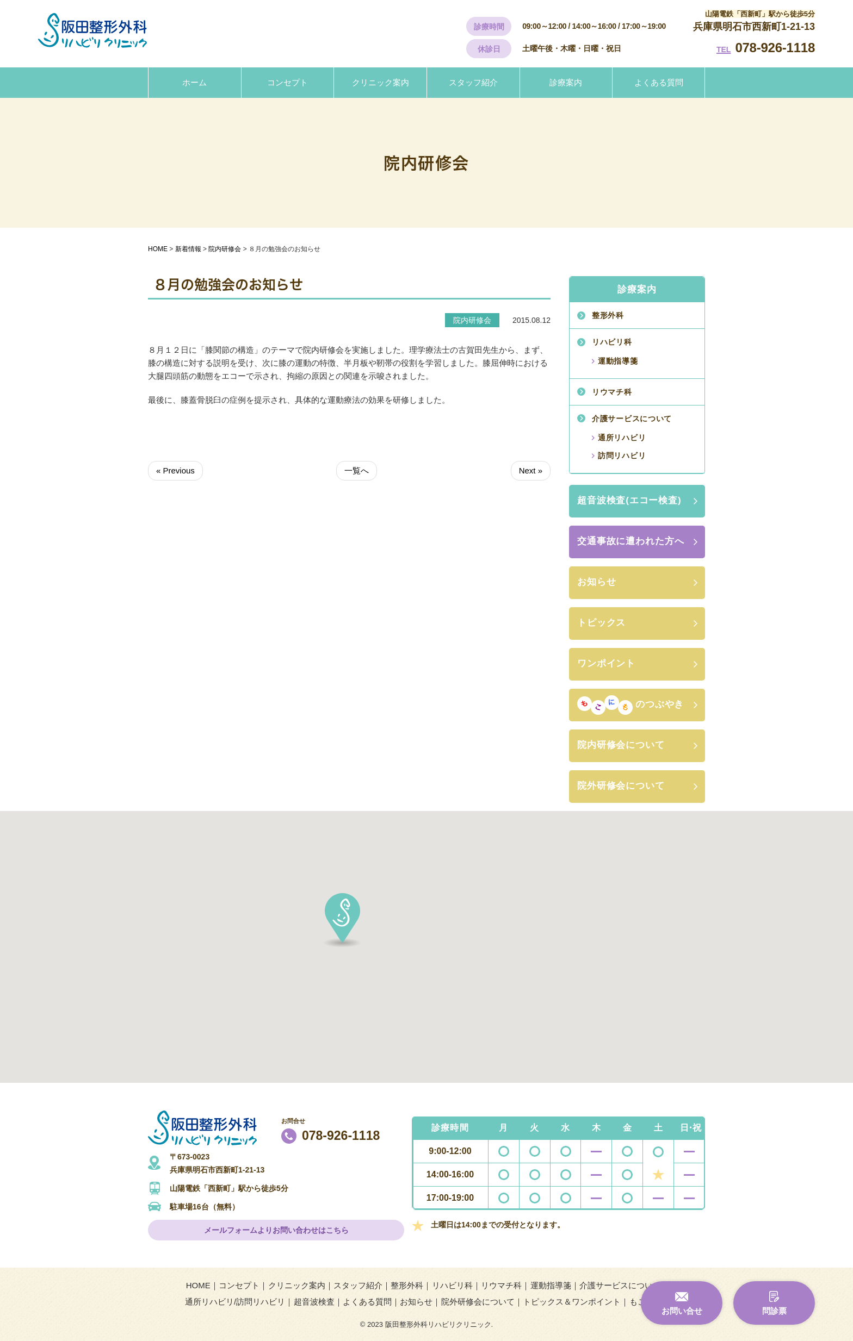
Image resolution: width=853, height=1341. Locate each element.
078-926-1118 (775, 47)
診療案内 (565, 82)
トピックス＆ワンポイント (572, 1301)
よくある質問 (658, 82)
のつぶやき (630, 705)
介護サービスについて (632, 418)
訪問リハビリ (622, 455)
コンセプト (287, 82)
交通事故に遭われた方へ (630, 541)
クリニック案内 (380, 82)
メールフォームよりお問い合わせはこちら (276, 1230)
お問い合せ (682, 1310)
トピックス (601, 623)
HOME (198, 1285)
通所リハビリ (622, 437)
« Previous (175, 470)
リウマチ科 (612, 392)
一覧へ (356, 470)
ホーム (194, 82)
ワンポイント (606, 663)
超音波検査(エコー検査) (629, 500)
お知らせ (596, 582)
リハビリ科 (612, 342)
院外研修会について (621, 786)
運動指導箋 (618, 361)
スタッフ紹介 (473, 82)
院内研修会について (621, 745)
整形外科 (608, 315)
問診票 (774, 1310)
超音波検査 (314, 1301)
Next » (530, 470)
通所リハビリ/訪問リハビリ (235, 1301)
